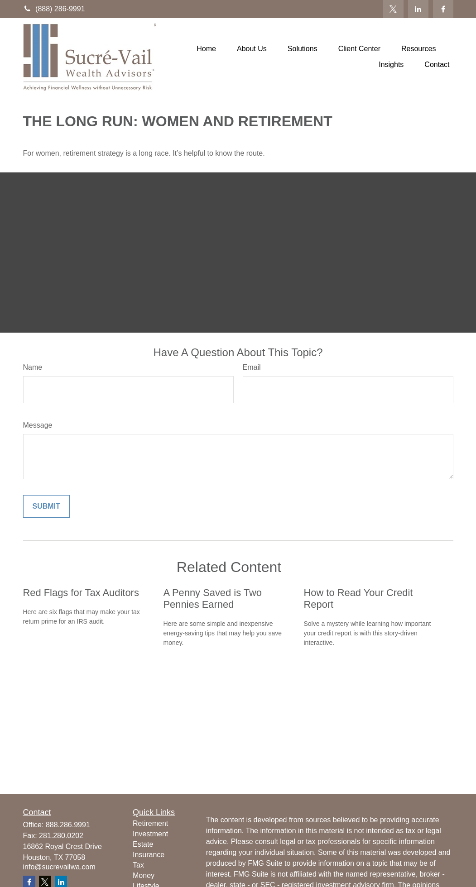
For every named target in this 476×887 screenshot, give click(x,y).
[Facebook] (443, 9)
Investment (150, 834)
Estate (143, 844)
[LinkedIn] (418, 9)
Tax (138, 865)
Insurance (148, 854)
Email (252, 367)
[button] (206, 49)
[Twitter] (393, 9)
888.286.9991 (68, 825)
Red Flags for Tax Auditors (81, 592)
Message (38, 425)
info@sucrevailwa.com (59, 867)
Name (33, 367)
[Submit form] (46, 506)
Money (143, 875)
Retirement (150, 823)
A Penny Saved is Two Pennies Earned (212, 598)
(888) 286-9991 (54, 9)
